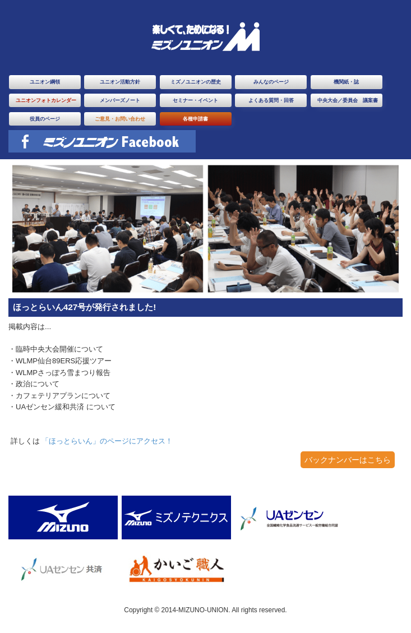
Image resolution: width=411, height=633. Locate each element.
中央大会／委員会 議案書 (347, 100)
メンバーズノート (120, 100)
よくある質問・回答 (271, 100)
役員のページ (45, 119)
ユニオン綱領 (45, 82)
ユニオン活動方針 (120, 82)
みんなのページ (271, 82)
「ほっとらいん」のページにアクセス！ (107, 441)
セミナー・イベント (195, 100)
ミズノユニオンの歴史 (195, 82)
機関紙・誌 (346, 82)
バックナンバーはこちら (347, 459)
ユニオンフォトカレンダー (46, 100)
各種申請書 (195, 119)
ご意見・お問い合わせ (120, 119)
